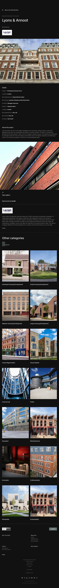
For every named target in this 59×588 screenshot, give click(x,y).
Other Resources (35, 539)
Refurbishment (35, 441)
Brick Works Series (6, 549)
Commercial (6, 402)
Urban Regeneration (8, 363)
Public (32, 402)
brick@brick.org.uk (29, 572)
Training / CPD (34, 538)
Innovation (5, 480)
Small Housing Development (39, 284)
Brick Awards (5, 548)
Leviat (3, 228)
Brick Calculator (34, 541)
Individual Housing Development (12, 284)
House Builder (34, 363)
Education (5, 441)
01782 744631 (29, 569)
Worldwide (5, 519)
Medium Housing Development (12, 323)
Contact (53, 529)
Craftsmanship (35, 480)
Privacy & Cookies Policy (29, 581)
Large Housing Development (39, 323)
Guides (32, 537)
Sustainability (34, 519)
